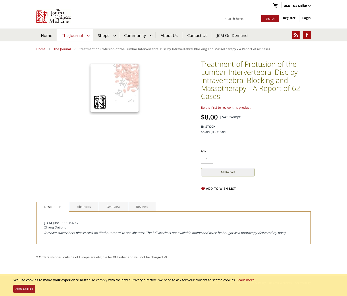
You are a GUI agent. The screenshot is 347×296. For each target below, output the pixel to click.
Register (289, 18)
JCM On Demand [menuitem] (232, 35)
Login (306, 18)
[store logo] (53, 16)
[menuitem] (75, 35)
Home (46, 35)
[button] (297, 6)
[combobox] (241, 18)
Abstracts (84, 207)
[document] (173, 285)
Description (52, 207)
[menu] (173, 35)
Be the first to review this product (226, 107)
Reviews (142, 207)
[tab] (52, 207)
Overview (113, 207)
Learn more (245, 280)
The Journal (62, 49)
